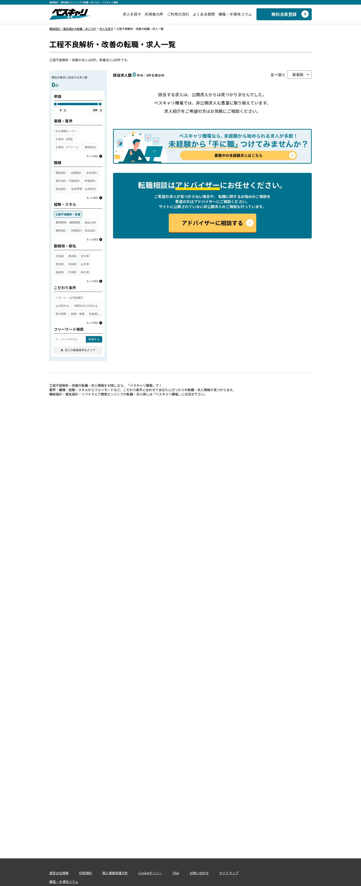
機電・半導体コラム (235, 14)
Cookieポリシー (150, 873)
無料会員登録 (284, 14)
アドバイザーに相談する (212, 223)
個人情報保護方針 (115, 873)
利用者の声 (154, 14)
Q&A (175, 873)
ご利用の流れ (178, 14)
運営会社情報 (59, 873)
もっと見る (92, 156)
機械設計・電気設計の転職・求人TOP (72, 29)
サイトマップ (229, 873)
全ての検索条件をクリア (78, 350)
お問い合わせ (199, 873)
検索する (93, 339)
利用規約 (85, 873)
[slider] (55, 104)
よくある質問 (204, 14)
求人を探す (132, 14)
